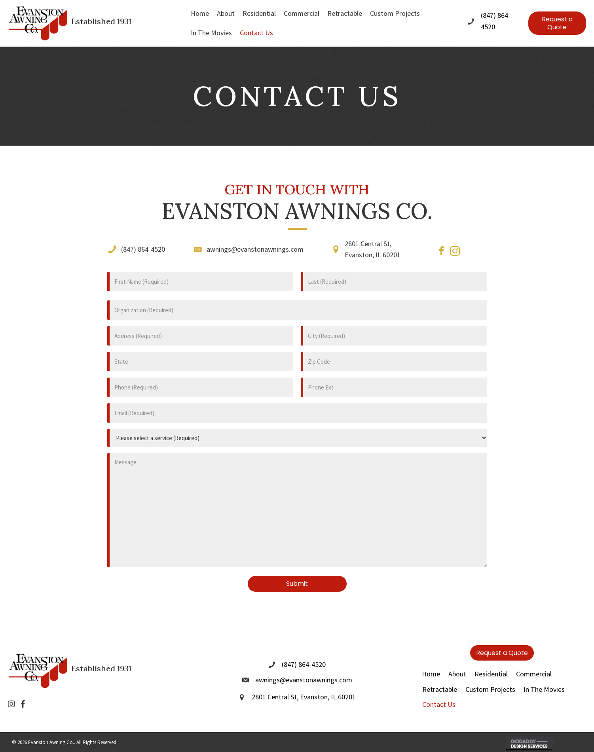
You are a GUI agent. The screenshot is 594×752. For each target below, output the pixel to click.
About (457, 665)
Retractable (439, 680)
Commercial (534, 665)
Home (431, 665)
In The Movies (544, 680)
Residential (491, 665)
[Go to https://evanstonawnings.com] (89, 23)
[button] (557, 22)
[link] (200, 13)
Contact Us (438, 696)
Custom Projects (490, 680)
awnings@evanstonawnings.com (255, 249)
